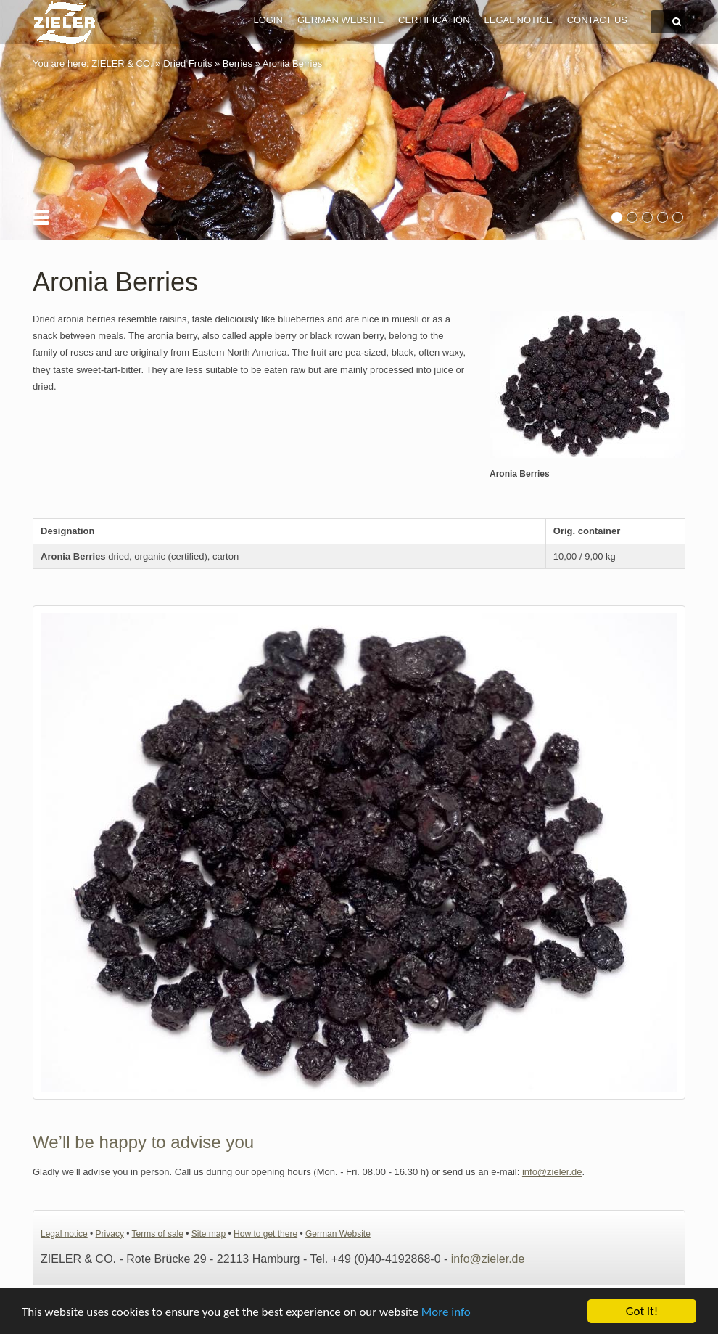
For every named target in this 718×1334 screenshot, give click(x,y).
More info (446, 1311)
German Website (340, 20)
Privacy (110, 1234)
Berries (237, 63)
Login (267, 20)
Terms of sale (157, 1234)
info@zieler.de (552, 1171)
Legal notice (518, 20)
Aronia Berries (292, 63)
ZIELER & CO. (122, 63)
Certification (433, 20)
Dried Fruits (187, 63)
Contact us (597, 20)
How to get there (265, 1234)
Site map (208, 1234)
